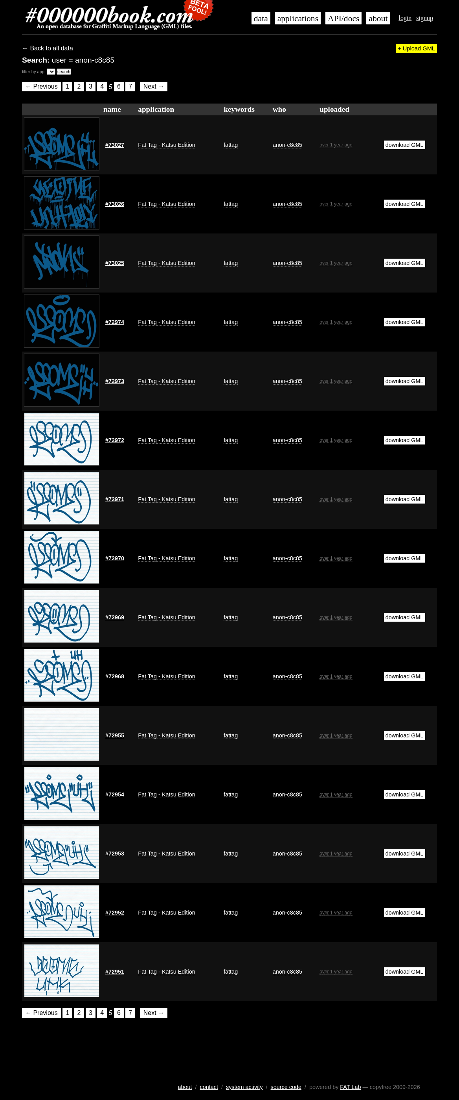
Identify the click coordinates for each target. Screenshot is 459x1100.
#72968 (114, 676)
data (261, 18)
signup (424, 18)
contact (209, 1087)
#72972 (114, 440)
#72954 (114, 794)
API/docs (343, 18)
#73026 (114, 204)
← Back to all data (47, 48)
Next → (153, 86)
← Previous (41, 86)
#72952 (114, 912)
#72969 (114, 617)
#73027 (114, 145)
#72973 (114, 381)
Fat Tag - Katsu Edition (166, 145)
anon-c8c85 (287, 145)
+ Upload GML (416, 48)
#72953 (114, 853)
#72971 (114, 499)
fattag (231, 145)
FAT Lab (350, 1087)
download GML (405, 145)
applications (297, 18)
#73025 (114, 263)
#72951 (114, 972)
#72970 (114, 558)
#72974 (114, 322)
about (378, 18)
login (404, 18)
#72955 (114, 735)
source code (286, 1087)
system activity (244, 1087)
